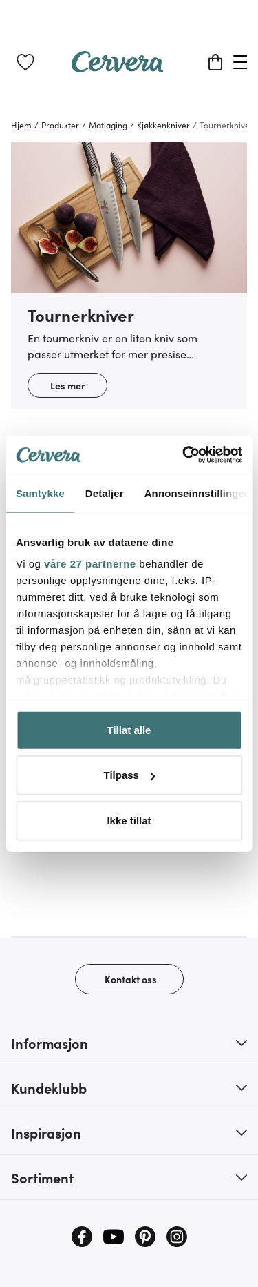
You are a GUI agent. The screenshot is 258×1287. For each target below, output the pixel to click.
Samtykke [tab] (40, 493)
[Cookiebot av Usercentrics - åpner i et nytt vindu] (183, 455)
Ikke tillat (129, 820)
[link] (25, 62)
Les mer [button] (67, 385)
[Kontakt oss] (129, 979)
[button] (129, 1042)
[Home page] (118, 67)
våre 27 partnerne (90, 564)
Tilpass (129, 775)
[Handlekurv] (215, 62)
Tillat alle (129, 729)
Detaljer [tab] (104, 493)
